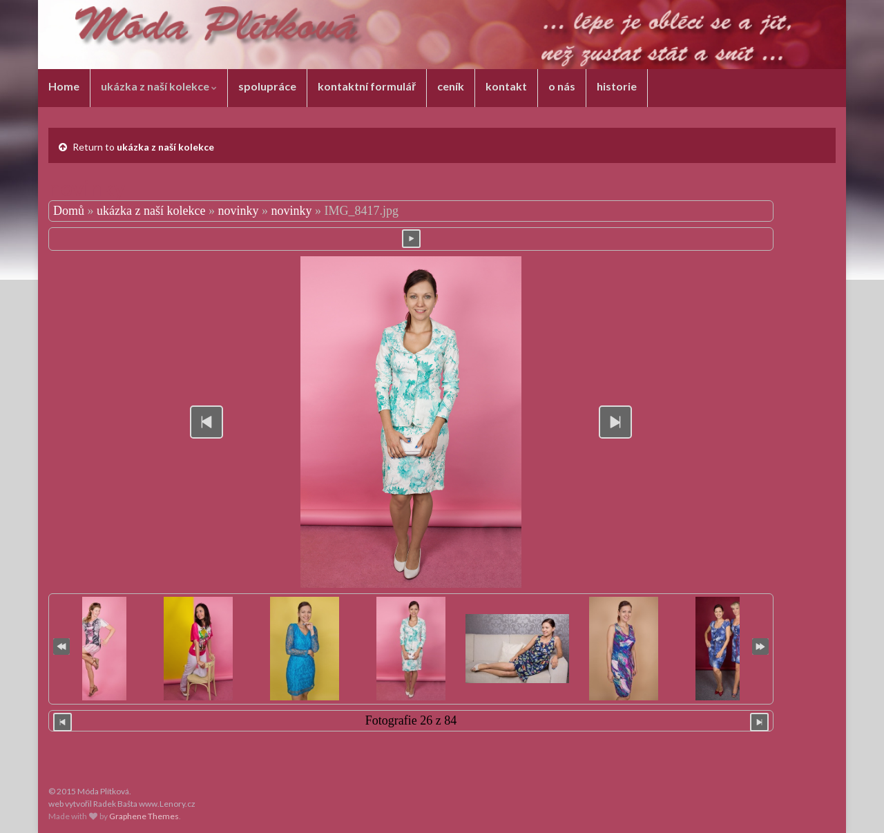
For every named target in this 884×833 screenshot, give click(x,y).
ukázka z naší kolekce (159, 86)
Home (63, 86)
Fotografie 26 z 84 (411, 720)
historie (617, 86)
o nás (561, 86)
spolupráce (267, 86)
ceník (450, 86)
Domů (68, 211)
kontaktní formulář (367, 86)
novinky (238, 211)
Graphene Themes (144, 816)
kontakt (506, 86)
